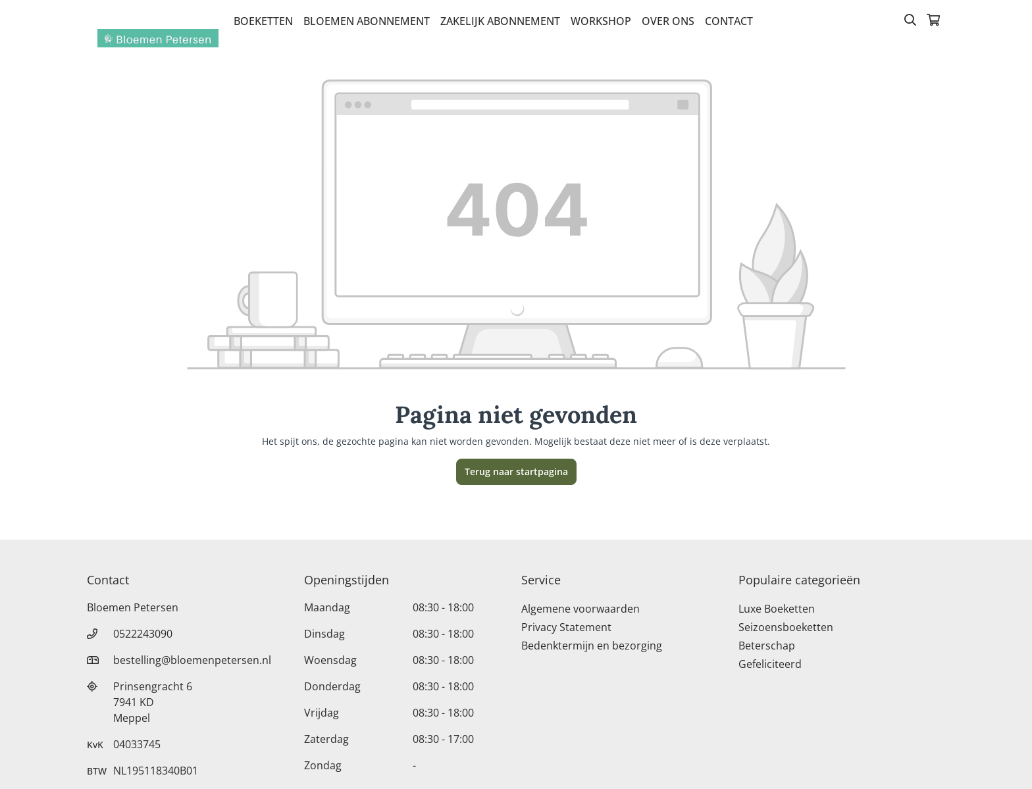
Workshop (601, 21)
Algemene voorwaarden (580, 608)
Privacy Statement (566, 627)
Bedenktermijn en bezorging (591, 645)
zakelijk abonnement (500, 21)
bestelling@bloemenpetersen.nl (192, 660)
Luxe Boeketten (776, 608)
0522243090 (142, 633)
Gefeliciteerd (770, 664)
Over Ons (668, 21)
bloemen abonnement (366, 21)
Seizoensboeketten (785, 627)
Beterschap (766, 645)
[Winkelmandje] (933, 21)
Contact (729, 21)
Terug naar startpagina (516, 471)
